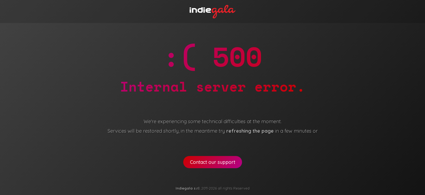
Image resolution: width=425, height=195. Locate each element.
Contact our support (212, 162)
